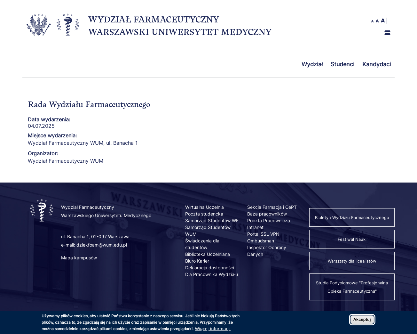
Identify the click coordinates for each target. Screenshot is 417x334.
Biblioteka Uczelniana (207, 254)
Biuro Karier (197, 261)
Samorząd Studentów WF (212, 220)
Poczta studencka (204, 213)
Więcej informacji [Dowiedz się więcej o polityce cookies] (213, 330)
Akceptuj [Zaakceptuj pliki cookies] (362, 321)
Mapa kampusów (79, 257)
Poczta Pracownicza (268, 220)
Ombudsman (260, 240)
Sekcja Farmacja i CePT (272, 207)
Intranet (255, 227)
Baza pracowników (267, 213)
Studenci (342, 64)
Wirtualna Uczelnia (204, 207)
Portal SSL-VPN (263, 234)
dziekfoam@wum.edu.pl (101, 245)
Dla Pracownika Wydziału (211, 274)
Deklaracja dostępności (209, 267)
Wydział (312, 64)
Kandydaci (376, 64)
